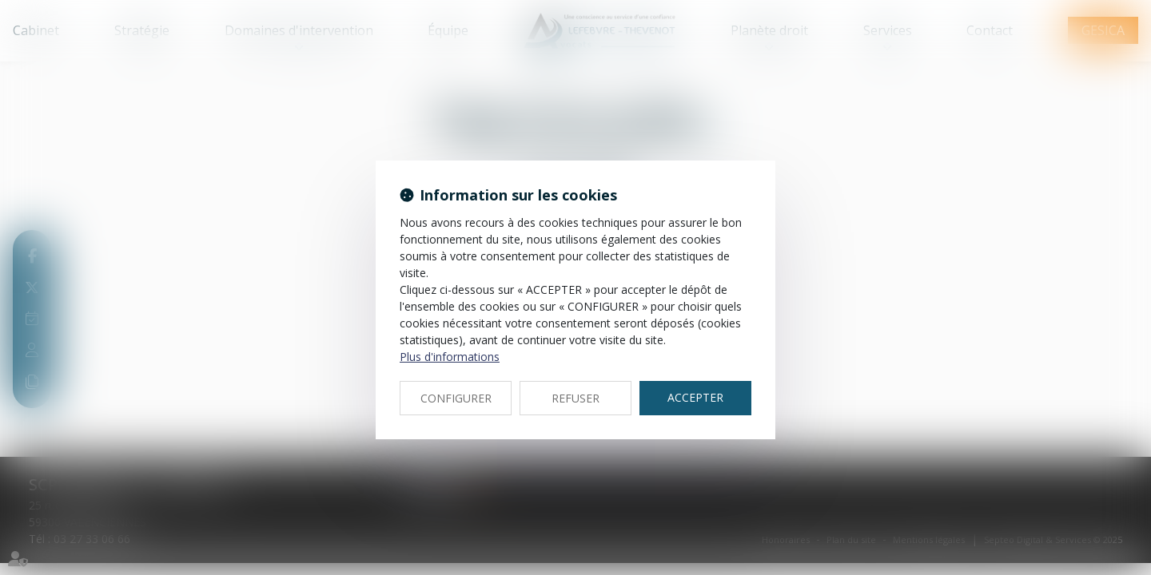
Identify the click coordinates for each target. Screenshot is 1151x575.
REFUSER (575, 398)
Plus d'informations (450, 356)
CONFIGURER (456, 398)
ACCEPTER (695, 397)
